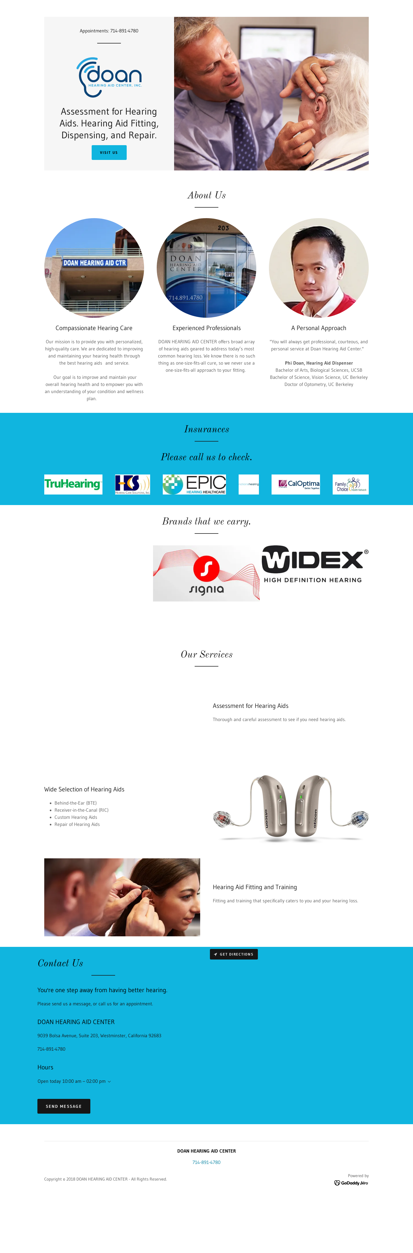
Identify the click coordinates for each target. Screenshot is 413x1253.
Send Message (64, 1141)
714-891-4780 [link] (124, 31)
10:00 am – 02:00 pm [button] (84, 1116)
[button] (108, 1117)
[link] (109, 94)
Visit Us (109, 187)
